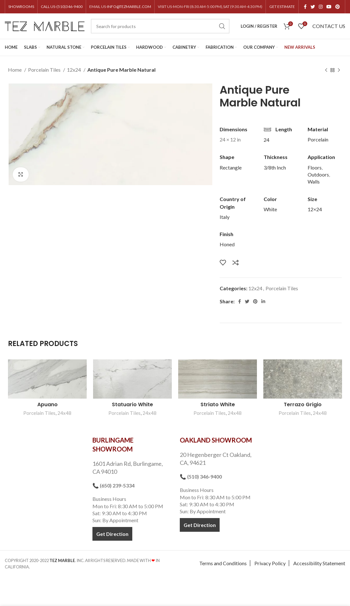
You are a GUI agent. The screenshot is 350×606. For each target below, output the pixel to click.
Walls (314, 181)
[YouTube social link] (328, 7)
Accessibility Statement (319, 563)
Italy (225, 217)
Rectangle (231, 167)
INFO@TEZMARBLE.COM (129, 6)
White (270, 209)
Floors (315, 167)
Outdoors (318, 174)
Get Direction (112, 534)
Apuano (47, 404)
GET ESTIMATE (282, 6)
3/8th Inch (275, 167)
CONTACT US (328, 26)
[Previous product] (326, 70)
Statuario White (132, 404)
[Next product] (339, 70)
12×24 (315, 209)
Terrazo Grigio (303, 404)
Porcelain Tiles (45, 70)
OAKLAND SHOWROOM (216, 440)
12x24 (74, 70)
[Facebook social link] (305, 7)
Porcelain (318, 139)
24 (266, 140)
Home (15, 70)
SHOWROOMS (21, 6)
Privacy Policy (270, 563)
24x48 (64, 413)
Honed (227, 244)
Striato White (218, 404)
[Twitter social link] (313, 7)
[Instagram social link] (320, 7)
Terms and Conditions (223, 563)
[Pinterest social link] (337, 7)
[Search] (160, 26)
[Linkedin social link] (263, 301)
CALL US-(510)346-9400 (62, 6)
